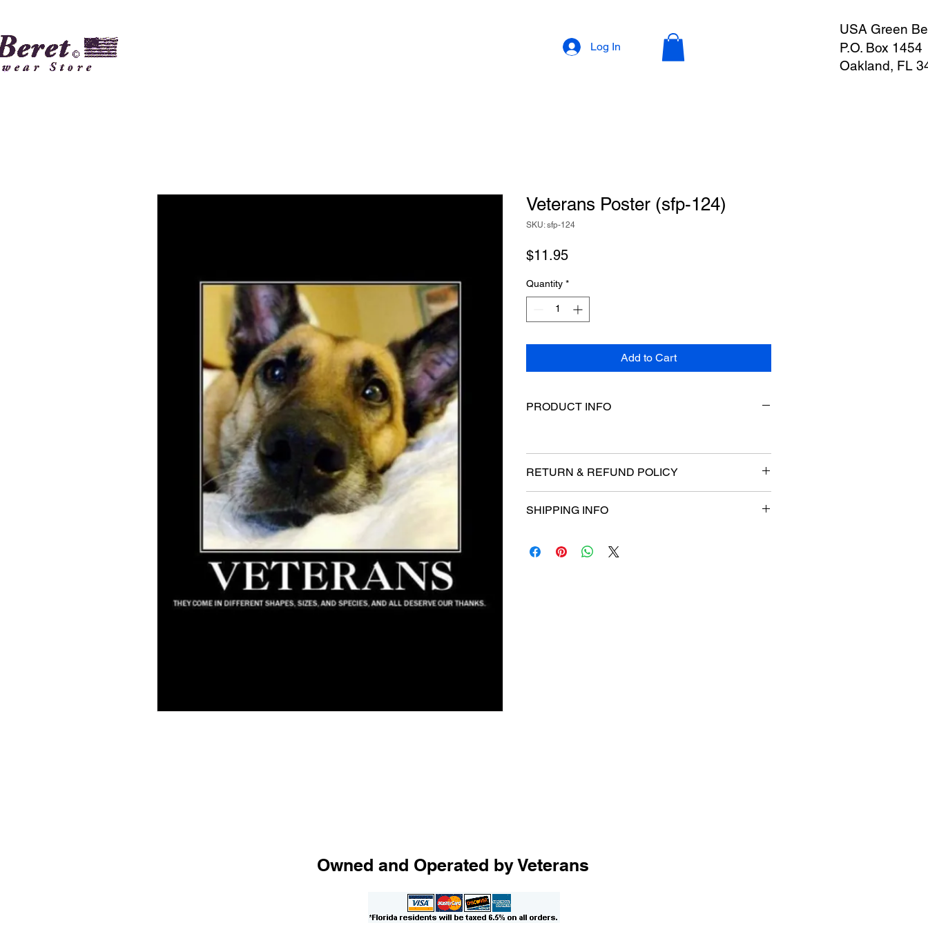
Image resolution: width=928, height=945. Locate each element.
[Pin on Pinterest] (561, 552)
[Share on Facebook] (535, 552)
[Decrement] (536, 309)
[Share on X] (614, 552)
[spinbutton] (557, 309)
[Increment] (579, 309)
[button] (673, 47)
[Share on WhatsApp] (587, 552)
